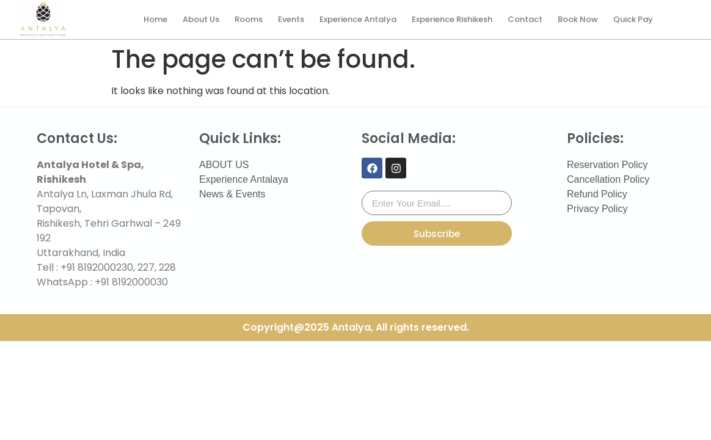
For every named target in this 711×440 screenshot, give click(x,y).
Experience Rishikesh (452, 19)
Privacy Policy (597, 209)
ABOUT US (224, 165)
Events (291, 19)
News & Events (232, 194)
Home (155, 19)
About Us (201, 19)
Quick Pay (633, 19)
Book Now (578, 19)
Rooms (249, 19)
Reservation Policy (607, 165)
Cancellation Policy (608, 179)
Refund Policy (597, 194)
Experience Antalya (357, 19)
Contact (525, 19)
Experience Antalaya (243, 179)
